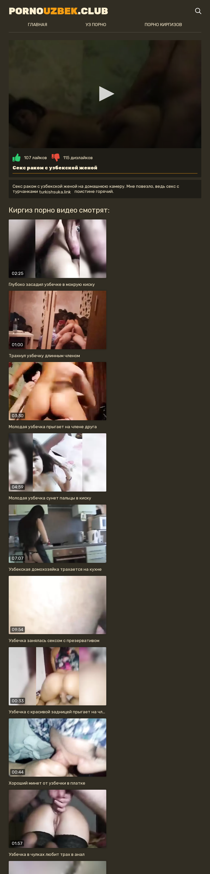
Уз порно (96, 24)
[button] (105, 95)
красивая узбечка (81, 809)
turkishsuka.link (53, 194)
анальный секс (177, 809)
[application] (105, 95)
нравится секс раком (155, 819)
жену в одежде (33, 809)
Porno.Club (57, 11)
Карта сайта (105, 860)
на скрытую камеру (99, 819)
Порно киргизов (164, 24)
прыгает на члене (131, 809)
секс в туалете (79, 830)
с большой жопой (126, 830)
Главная (36, 24)
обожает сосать (48, 819)
